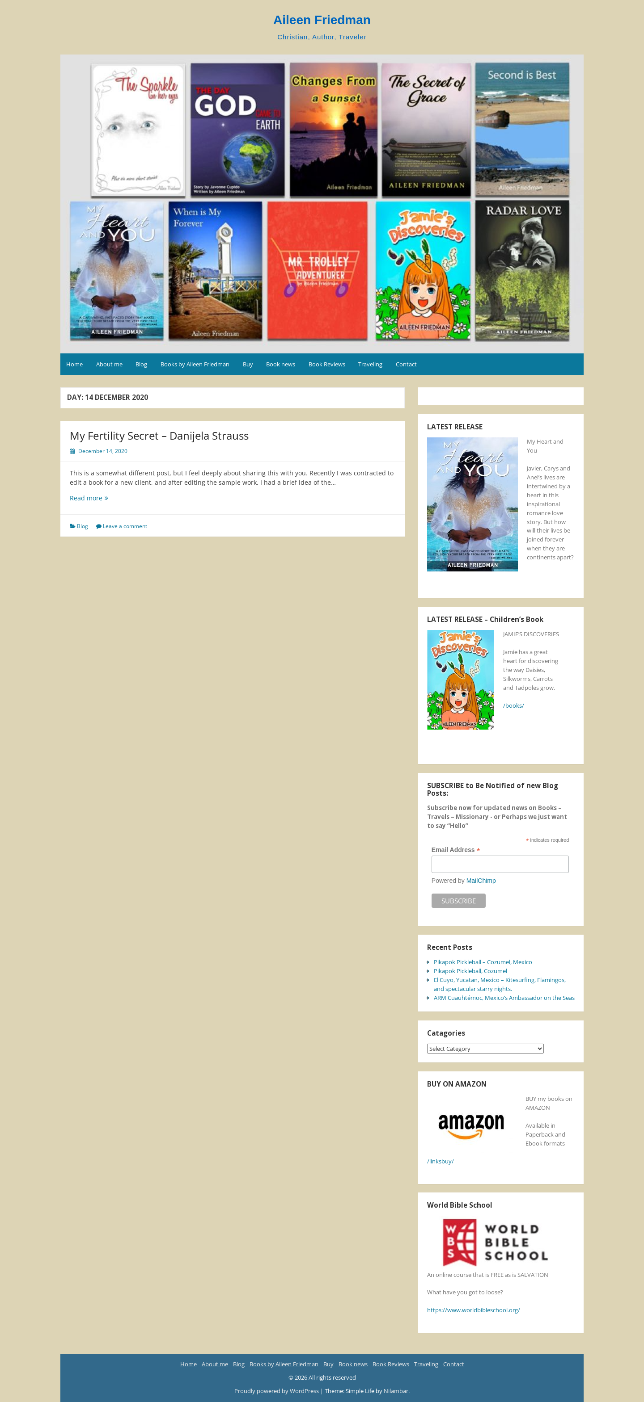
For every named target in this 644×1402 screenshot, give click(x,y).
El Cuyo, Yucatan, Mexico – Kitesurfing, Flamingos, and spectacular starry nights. (500, 984)
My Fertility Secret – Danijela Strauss (159, 435)
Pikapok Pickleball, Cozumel (470, 971)
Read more (98, 498)
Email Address (456, 850)
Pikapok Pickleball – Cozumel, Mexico (483, 962)
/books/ (513, 705)
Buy (248, 364)
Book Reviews (327, 364)
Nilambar (396, 1391)
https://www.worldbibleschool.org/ (473, 1310)
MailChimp (481, 880)
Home (74, 364)
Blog (141, 364)
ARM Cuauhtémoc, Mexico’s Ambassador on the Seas (504, 998)
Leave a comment (125, 526)
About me (109, 364)
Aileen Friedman (322, 20)
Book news (280, 364)
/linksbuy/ (440, 1161)
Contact (406, 364)
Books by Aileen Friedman (195, 364)
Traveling (370, 364)
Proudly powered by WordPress (277, 1391)
